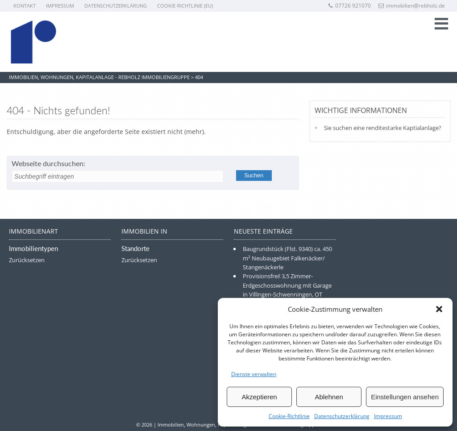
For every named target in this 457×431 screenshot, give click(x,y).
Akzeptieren (259, 397)
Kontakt (24, 5)
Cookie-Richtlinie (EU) (185, 5)
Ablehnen (329, 397)
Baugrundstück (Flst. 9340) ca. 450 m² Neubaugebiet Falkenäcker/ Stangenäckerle (287, 258)
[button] (439, 309)
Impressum (388, 416)
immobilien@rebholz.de (411, 5)
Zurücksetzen (27, 260)
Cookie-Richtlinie (289, 416)
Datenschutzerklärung (342, 416)
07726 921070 (349, 5)
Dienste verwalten (253, 374)
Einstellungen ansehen (405, 397)
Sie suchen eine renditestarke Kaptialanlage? (382, 128)
